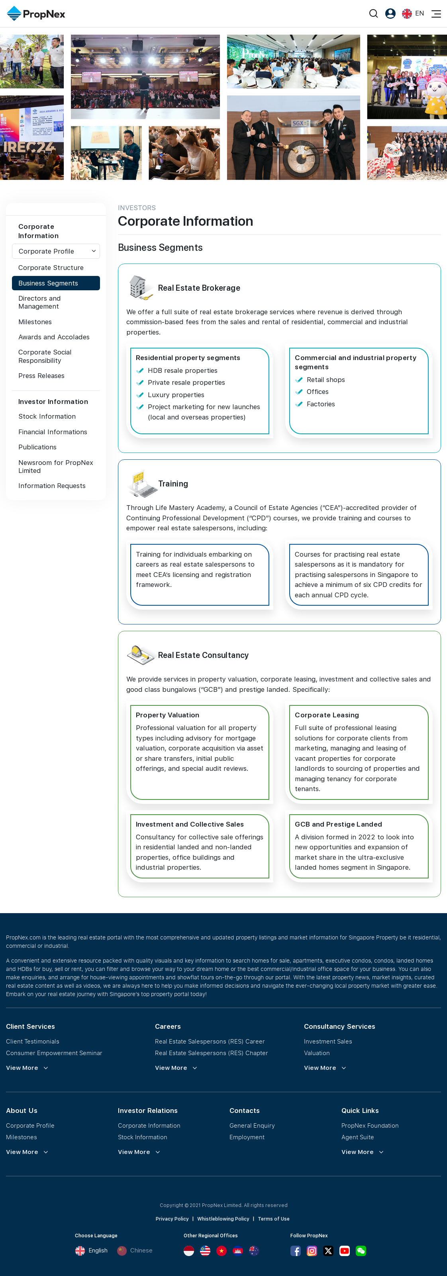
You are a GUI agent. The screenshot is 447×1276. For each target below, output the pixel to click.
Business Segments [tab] (48, 283)
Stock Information (47, 416)
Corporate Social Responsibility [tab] (45, 356)
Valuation (317, 1053)
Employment (247, 1137)
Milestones (21, 1137)
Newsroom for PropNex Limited (55, 467)
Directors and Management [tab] (39, 302)
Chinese (135, 1251)
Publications (37, 447)
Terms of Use (274, 1219)
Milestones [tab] (35, 322)
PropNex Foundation (370, 1125)
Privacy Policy (172, 1219)
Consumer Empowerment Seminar (54, 1053)
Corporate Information (149, 1125)
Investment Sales (328, 1041)
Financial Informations (52, 432)
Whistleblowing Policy (223, 1219)
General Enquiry (252, 1125)
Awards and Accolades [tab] (54, 337)
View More (22, 1067)
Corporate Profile (46, 251)
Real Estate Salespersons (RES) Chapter (211, 1053)
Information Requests (52, 486)
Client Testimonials (32, 1041)
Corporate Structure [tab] (51, 268)
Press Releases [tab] (41, 376)
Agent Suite (357, 1137)
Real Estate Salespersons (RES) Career (210, 1041)
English (91, 1251)
